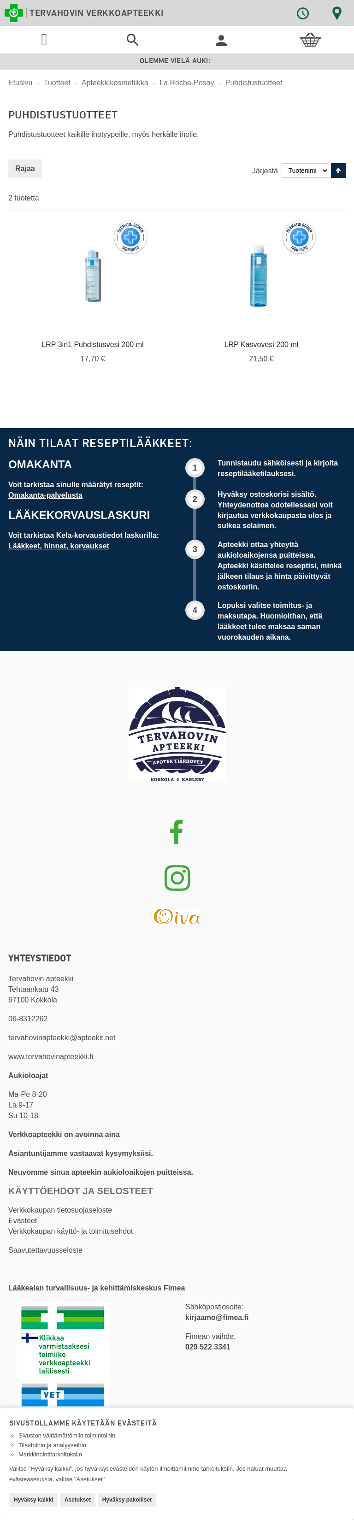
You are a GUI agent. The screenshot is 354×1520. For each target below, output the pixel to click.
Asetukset (78, 1499)
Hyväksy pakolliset (127, 1499)
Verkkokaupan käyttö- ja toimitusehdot (70, 1231)
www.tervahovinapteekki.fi (50, 1056)
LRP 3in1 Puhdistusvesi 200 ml (92, 344)
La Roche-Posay (187, 83)
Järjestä (265, 170)
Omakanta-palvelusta (45, 495)
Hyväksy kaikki (33, 1499)
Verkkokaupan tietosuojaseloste (60, 1210)
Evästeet (22, 1221)
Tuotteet (58, 83)
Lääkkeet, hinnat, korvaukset (58, 546)
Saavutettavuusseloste (45, 1250)
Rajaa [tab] (25, 168)
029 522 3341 (207, 1347)
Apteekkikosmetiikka (116, 83)
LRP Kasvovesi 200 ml (261, 344)
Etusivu (21, 83)
